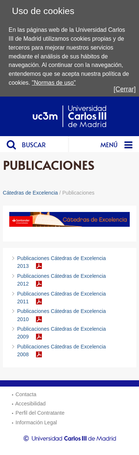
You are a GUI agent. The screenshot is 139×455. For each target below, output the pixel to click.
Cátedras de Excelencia (30, 193)
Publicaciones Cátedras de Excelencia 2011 (61, 297)
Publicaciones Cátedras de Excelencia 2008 (61, 350)
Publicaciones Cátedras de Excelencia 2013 (61, 262)
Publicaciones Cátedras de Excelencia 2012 (61, 280)
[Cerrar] (125, 89)
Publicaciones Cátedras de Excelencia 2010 (61, 315)
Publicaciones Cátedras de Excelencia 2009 (61, 333)
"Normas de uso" (54, 83)
